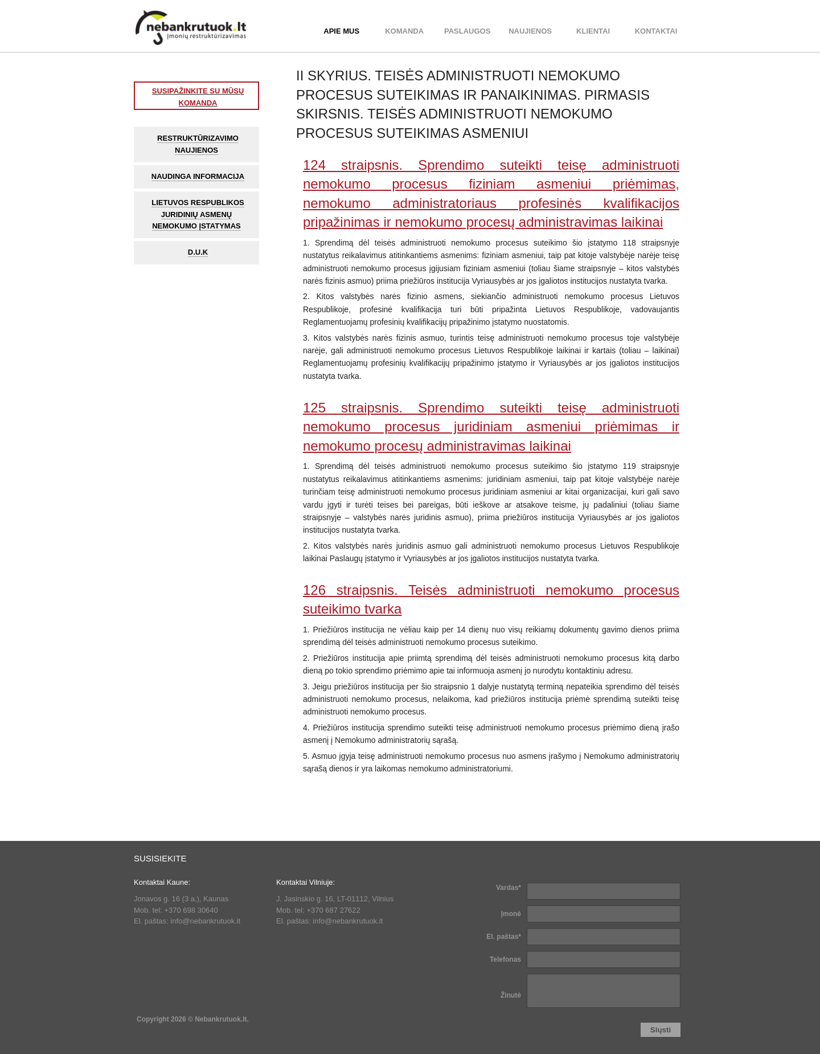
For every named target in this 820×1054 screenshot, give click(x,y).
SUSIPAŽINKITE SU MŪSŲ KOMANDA (198, 97)
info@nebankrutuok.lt (205, 921)
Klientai (593, 31)
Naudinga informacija (197, 176)
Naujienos (530, 31)
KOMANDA (404, 31)
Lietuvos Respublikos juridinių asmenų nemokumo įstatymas (197, 214)
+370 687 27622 (333, 910)
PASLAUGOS (467, 31)
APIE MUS (341, 31)
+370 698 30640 (191, 910)
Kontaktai (656, 31)
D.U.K (198, 252)
